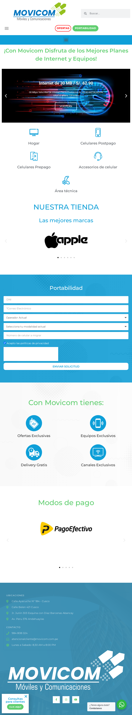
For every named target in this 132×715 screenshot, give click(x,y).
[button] (6, 28)
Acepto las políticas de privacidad (28, 343)
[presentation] (31, 354)
